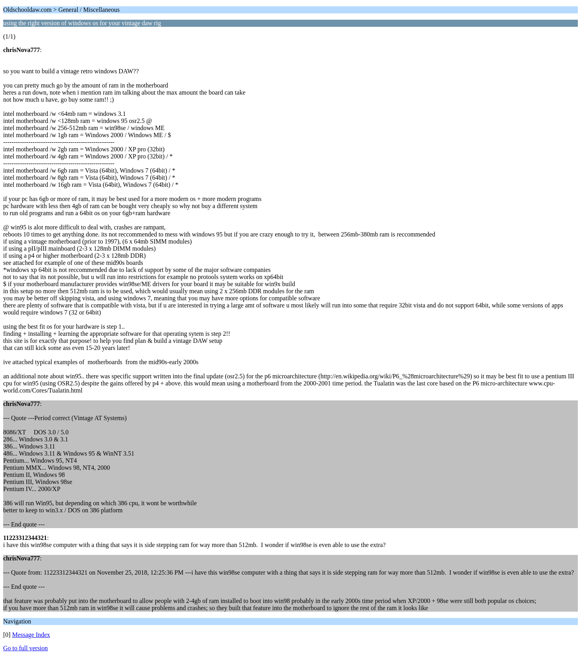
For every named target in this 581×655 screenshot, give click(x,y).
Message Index (31, 634)
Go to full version (25, 648)
